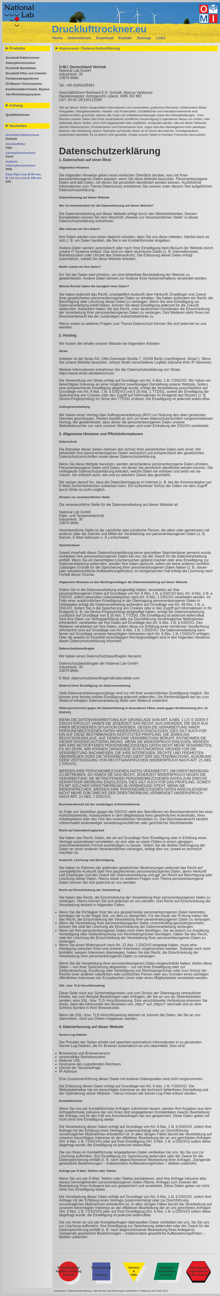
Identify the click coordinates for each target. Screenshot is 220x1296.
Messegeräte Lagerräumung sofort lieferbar (199, 1271)
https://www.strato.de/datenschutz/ (86, 373)
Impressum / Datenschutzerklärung (72, 1290)
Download (104, 38)
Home (57, 38)
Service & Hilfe (133, 1271)
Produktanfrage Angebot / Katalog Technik (68, 1271)
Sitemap (144, 38)
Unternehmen (79, 38)
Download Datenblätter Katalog (166, 1271)
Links (161, 38)
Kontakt (125, 38)
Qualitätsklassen (18, 114)
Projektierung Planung (101, 1271)
